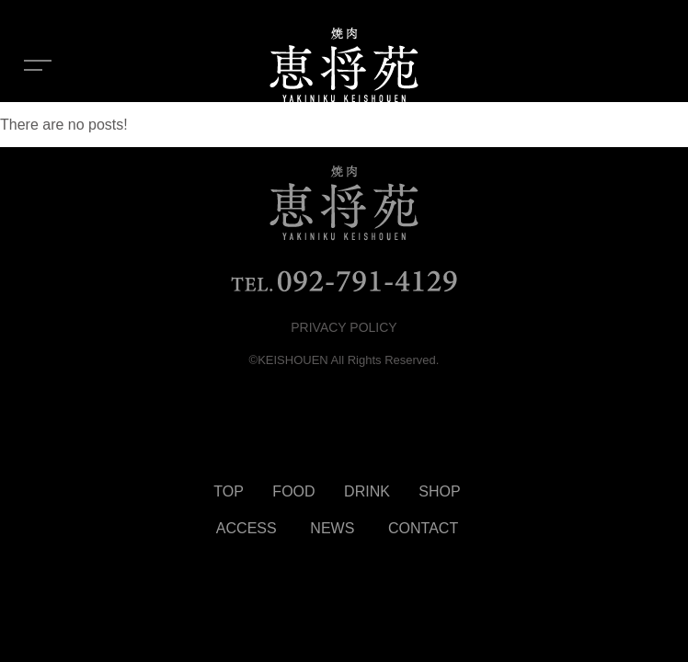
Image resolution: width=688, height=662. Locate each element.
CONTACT (423, 528)
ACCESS (246, 528)
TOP (228, 491)
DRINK (367, 491)
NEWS (332, 528)
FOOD (293, 491)
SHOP (439, 491)
